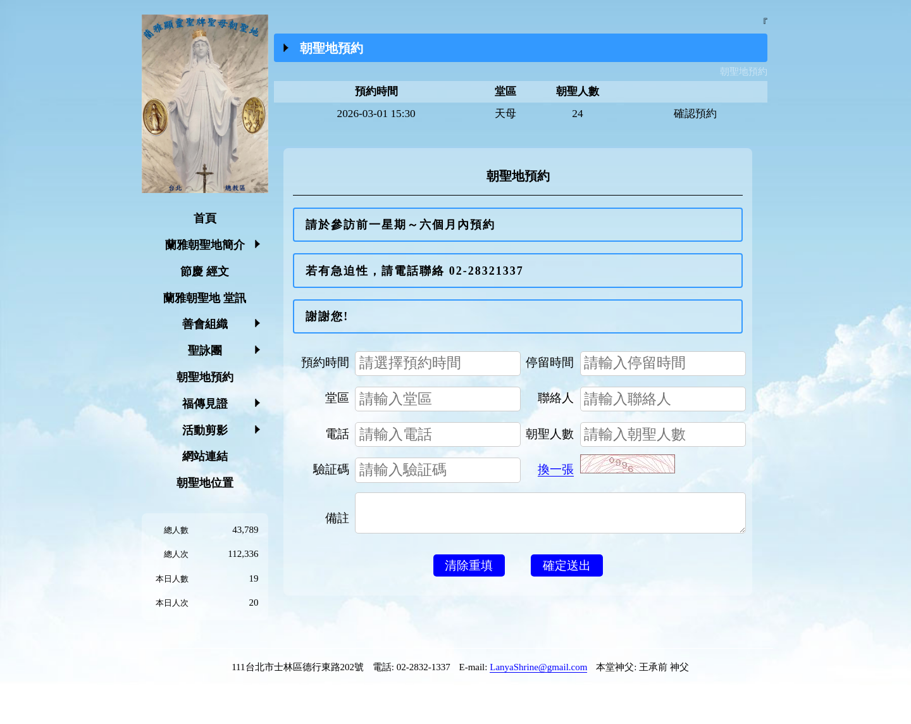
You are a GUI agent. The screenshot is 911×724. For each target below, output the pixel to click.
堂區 (337, 397)
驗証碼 (331, 469)
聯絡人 (556, 397)
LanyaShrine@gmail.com (538, 667)
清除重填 (469, 571)
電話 (337, 433)
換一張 (556, 469)
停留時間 (550, 362)
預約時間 (325, 362)
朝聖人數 (550, 433)
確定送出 (567, 571)
